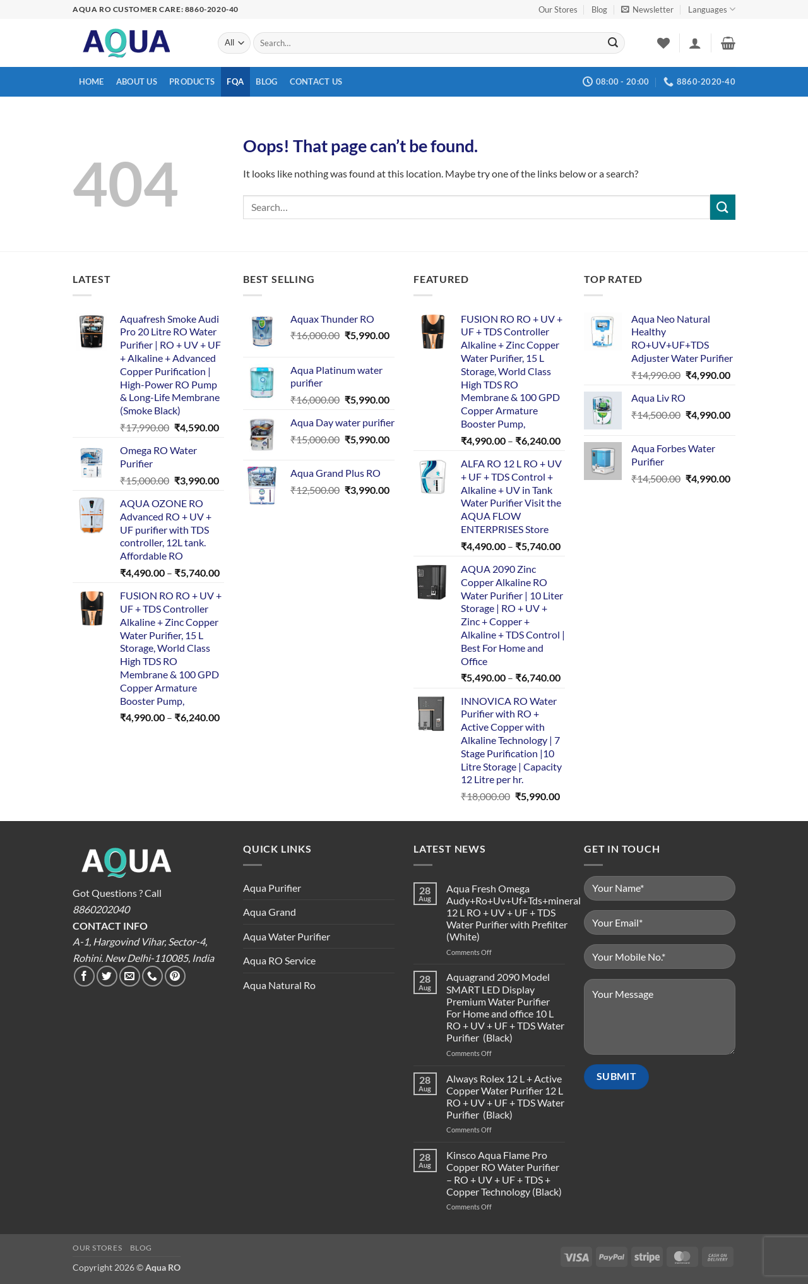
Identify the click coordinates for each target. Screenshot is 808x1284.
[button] (647, 9)
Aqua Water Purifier (286, 936)
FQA (235, 81)
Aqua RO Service (279, 960)
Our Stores (558, 9)
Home (91, 81)
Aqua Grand (269, 912)
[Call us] (152, 976)
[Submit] (613, 43)
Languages (711, 9)
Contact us (316, 81)
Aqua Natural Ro (279, 985)
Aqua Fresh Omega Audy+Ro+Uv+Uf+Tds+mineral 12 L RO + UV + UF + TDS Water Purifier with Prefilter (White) (513, 912)
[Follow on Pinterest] (175, 976)
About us (136, 81)
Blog (599, 9)
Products (192, 81)
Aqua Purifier (272, 888)
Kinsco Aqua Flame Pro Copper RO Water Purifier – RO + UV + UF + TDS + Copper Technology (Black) (504, 1173)
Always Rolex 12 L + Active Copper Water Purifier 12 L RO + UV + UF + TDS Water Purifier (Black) (505, 1096)
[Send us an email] (129, 976)
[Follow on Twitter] (107, 976)
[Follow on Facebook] (84, 976)
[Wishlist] (663, 43)
